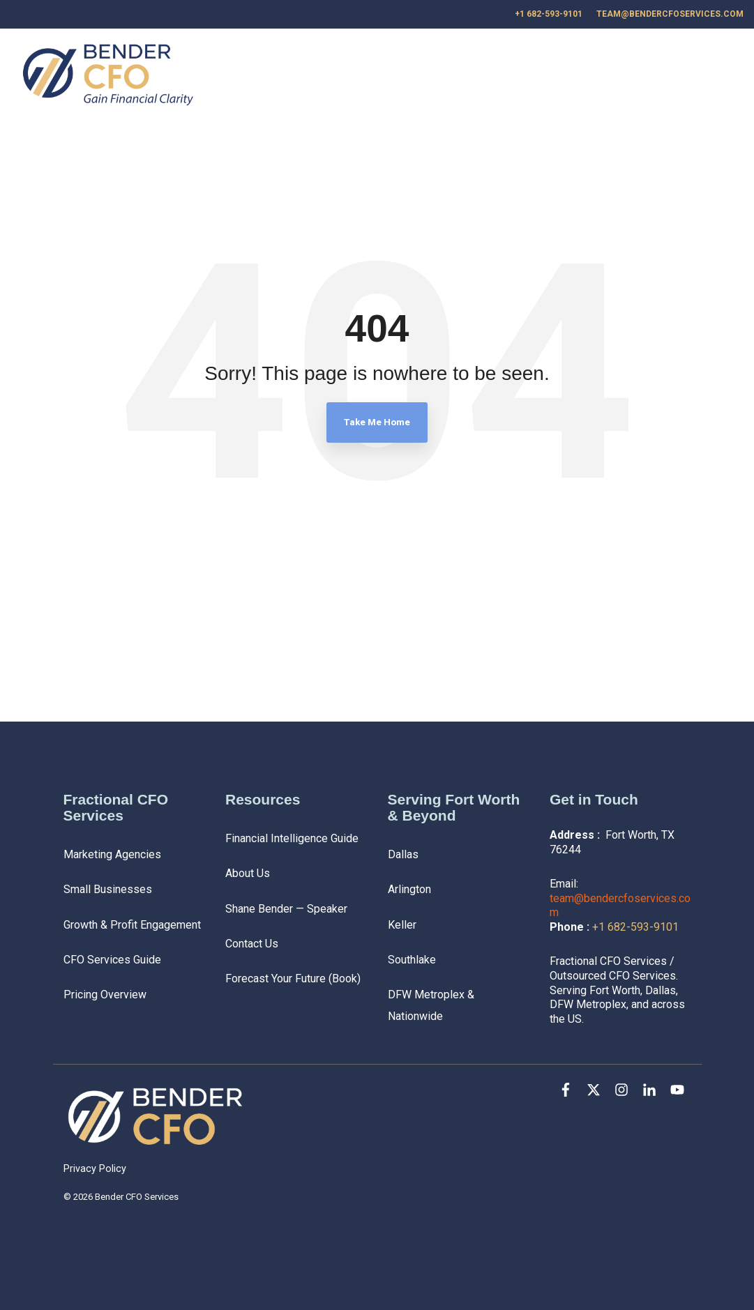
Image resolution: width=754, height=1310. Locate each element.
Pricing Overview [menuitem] (104, 994)
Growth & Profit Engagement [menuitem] (132, 924)
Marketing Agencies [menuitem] (112, 854)
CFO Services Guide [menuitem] (112, 959)
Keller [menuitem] (402, 924)
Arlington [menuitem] (409, 889)
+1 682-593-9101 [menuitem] (548, 14)
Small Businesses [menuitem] (107, 889)
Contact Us (665, 76)
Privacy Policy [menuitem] (94, 1169)
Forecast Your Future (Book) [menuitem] (293, 978)
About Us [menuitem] (247, 873)
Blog (531, 76)
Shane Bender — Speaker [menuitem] (286, 908)
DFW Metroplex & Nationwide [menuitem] (432, 1005)
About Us (589, 76)
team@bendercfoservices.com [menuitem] (670, 14)
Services (475, 76)
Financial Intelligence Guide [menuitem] (292, 838)
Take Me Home (377, 422)
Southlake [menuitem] (412, 959)
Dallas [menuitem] (403, 854)
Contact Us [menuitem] (251, 943)
